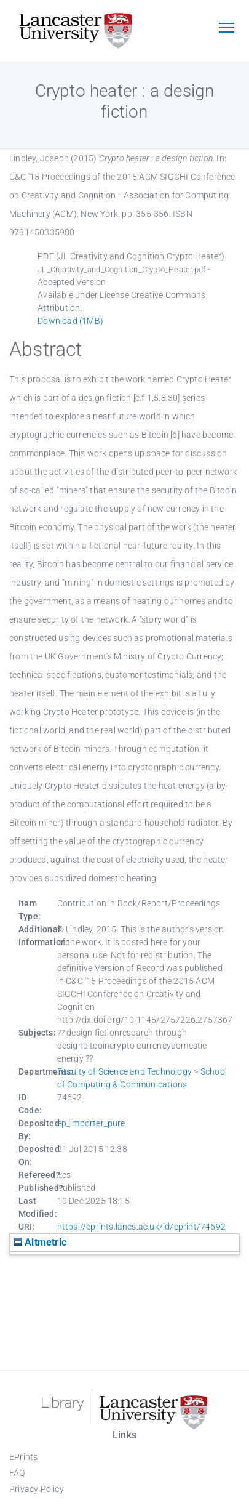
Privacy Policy (36, 1489)
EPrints (23, 1457)
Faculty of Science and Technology (124, 1071)
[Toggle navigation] (226, 28)
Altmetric (40, 1242)
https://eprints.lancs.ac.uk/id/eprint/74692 (141, 1227)
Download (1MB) (70, 321)
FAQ (17, 1473)
